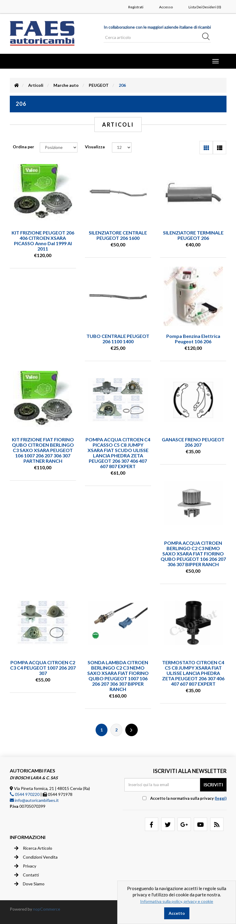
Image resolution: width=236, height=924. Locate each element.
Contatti (26, 875)
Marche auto (66, 85)
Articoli (35, 85)
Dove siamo (29, 884)
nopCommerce (46, 909)
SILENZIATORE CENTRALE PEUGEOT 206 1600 (118, 235)
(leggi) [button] (221, 798)
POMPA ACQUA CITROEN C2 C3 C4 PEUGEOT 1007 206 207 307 (43, 667)
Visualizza (95, 146)
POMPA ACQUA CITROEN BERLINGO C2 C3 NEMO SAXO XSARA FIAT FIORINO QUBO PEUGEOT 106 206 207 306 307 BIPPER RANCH (193, 553)
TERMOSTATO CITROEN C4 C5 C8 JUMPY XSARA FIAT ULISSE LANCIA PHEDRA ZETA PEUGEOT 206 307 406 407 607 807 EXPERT (193, 673)
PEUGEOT (99, 85)
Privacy (25, 866)
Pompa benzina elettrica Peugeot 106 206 (193, 338)
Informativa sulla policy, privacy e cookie (176, 901)
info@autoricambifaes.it (34, 800)
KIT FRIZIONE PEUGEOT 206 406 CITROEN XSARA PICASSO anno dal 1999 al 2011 (43, 240)
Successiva (131, 730)
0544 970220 (24, 794)
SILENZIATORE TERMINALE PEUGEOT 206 (193, 235)
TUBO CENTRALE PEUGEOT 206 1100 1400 (117, 338)
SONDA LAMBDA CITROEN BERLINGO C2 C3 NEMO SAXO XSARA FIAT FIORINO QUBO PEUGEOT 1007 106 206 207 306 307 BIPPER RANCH (118, 675)
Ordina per (23, 146)
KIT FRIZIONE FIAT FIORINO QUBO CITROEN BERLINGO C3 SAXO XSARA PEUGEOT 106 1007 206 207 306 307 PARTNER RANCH (43, 450)
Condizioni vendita (36, 857)
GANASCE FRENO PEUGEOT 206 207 (193, 442)
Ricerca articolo (33, 848)
